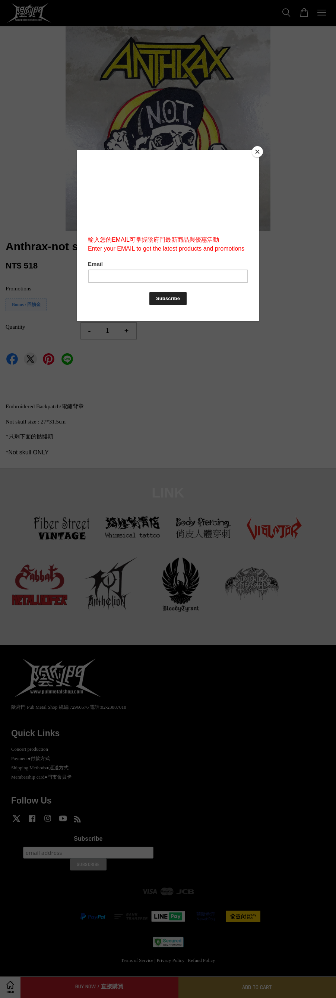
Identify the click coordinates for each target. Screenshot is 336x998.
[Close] (257, 151)
